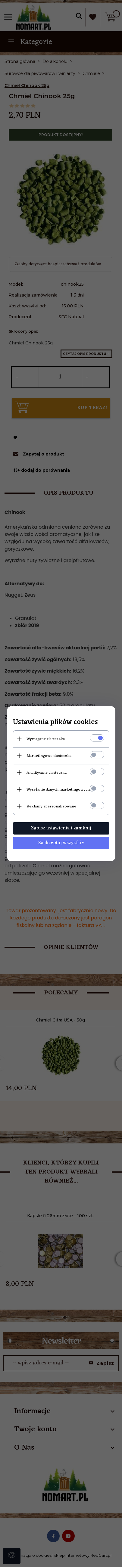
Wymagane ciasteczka (46, 738)
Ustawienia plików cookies (55, 722)
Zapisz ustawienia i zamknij (61, 828)
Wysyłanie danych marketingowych (58, 789)
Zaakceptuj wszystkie (61, 843)
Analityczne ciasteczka (47, 772)
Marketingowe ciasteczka (49, 755)
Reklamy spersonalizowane (51, 806)
